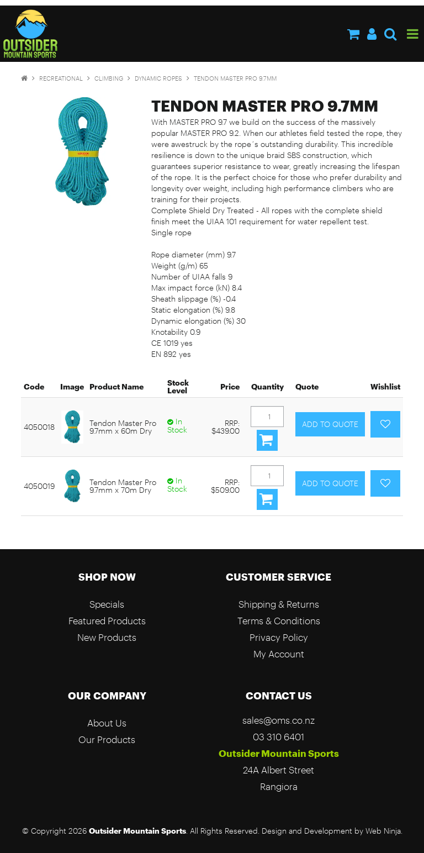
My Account (278, 654)
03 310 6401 (278, 736)
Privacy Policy (279, 637)
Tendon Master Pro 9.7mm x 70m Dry (122, 485)
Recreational (61, 78)
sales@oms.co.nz (278, 720)
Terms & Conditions (278, 620)
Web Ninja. (383, 830)
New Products (106, 637)
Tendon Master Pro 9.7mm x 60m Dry (122, 426)
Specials (106, 604)
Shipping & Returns (279, 604)
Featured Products (107, 620)
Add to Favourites (385, 424)
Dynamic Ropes (158, 78)
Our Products (106, 739)
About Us (106, 723)
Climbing (108, 78)
